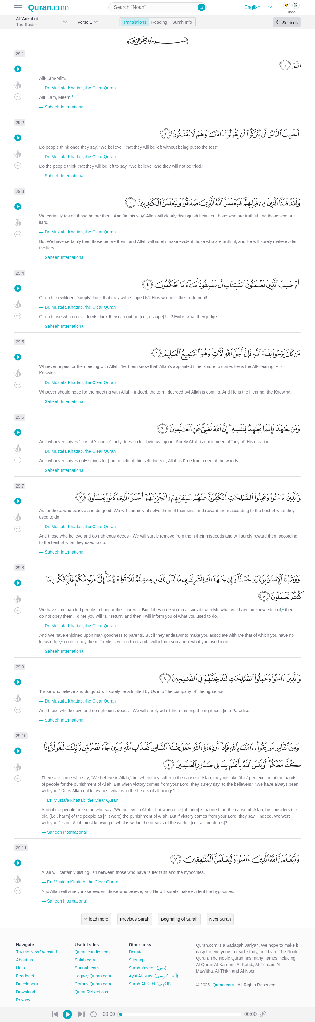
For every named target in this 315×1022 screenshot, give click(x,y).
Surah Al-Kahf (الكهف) (150, 983)
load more (98, 919)
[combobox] (157, 7)
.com (48, 7)
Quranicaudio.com (92, 952)
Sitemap (136, 959)
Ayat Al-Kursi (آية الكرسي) (153, 975)
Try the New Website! (36, 952)
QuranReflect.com (92, 991)
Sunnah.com (87, 967)
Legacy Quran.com (93, 975)
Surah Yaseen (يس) (147, 967)
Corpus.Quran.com (93, 983)
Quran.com (223, 984)
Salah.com (85, 959)
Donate (135, 952)
